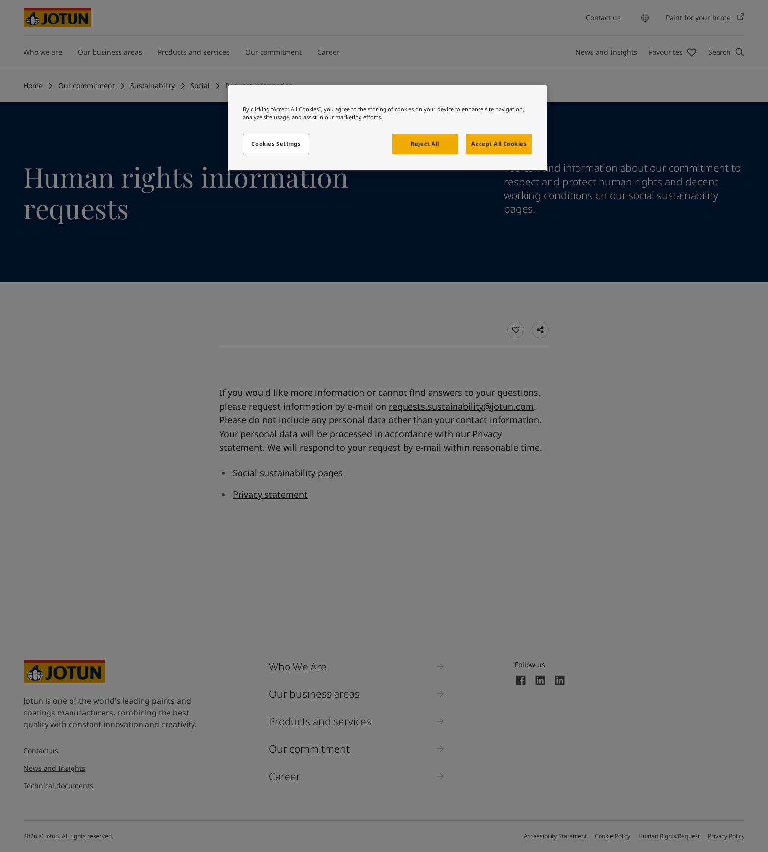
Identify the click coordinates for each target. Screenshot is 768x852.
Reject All (425, 143)
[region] (387, 128)
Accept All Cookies (498, 143)
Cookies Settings (275, 143)
